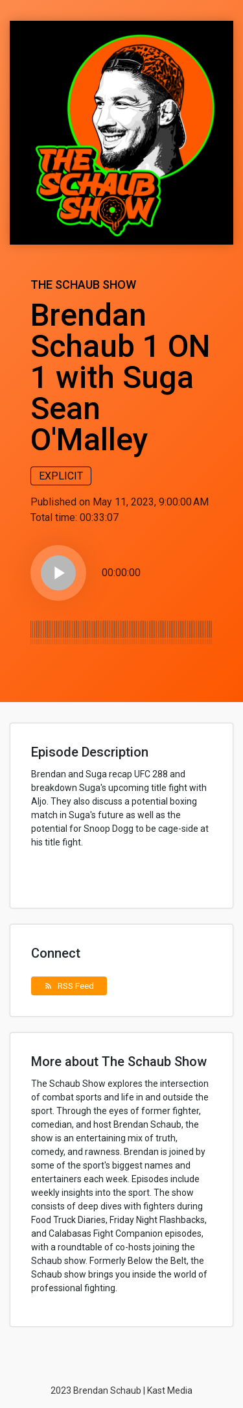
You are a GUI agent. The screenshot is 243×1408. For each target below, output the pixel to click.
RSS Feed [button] (69, 985)
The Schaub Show (83, 284)
